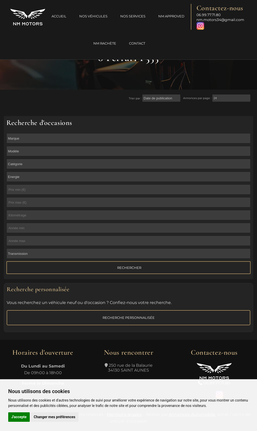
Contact (137, 43)
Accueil (59, 16)
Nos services (132, 16)
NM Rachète (104, 43)
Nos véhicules (93, 16)
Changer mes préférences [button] (54, 417)
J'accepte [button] (19, 417)
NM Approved (171, 16)
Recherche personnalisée (129, 318)
